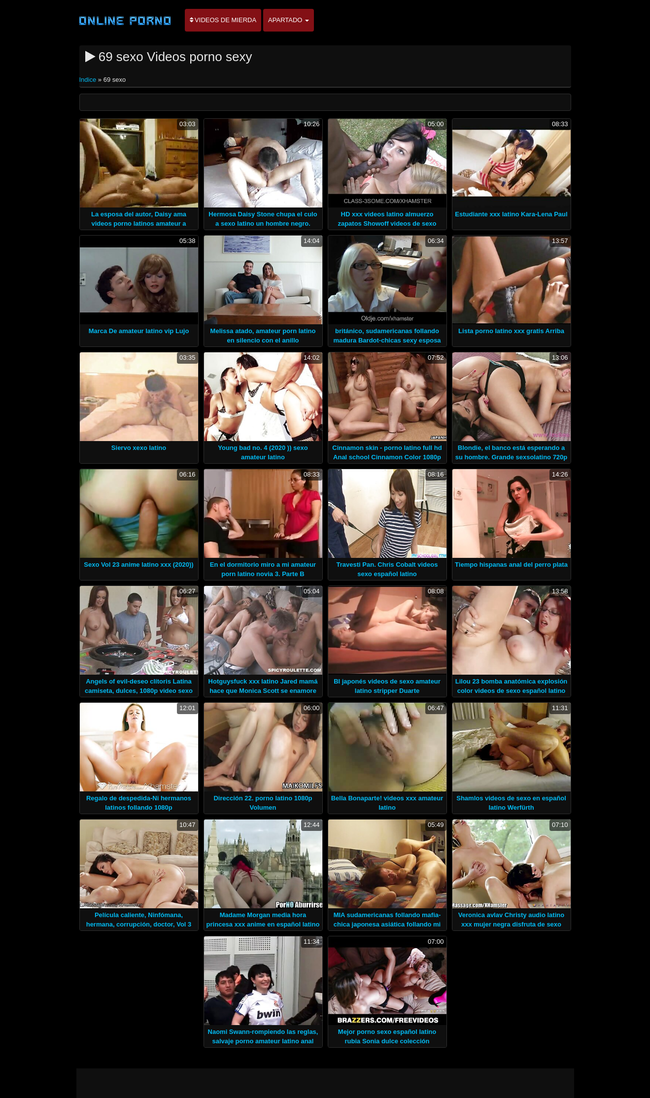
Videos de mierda (223, 20)
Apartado (288, 20)
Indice (88, 79)
